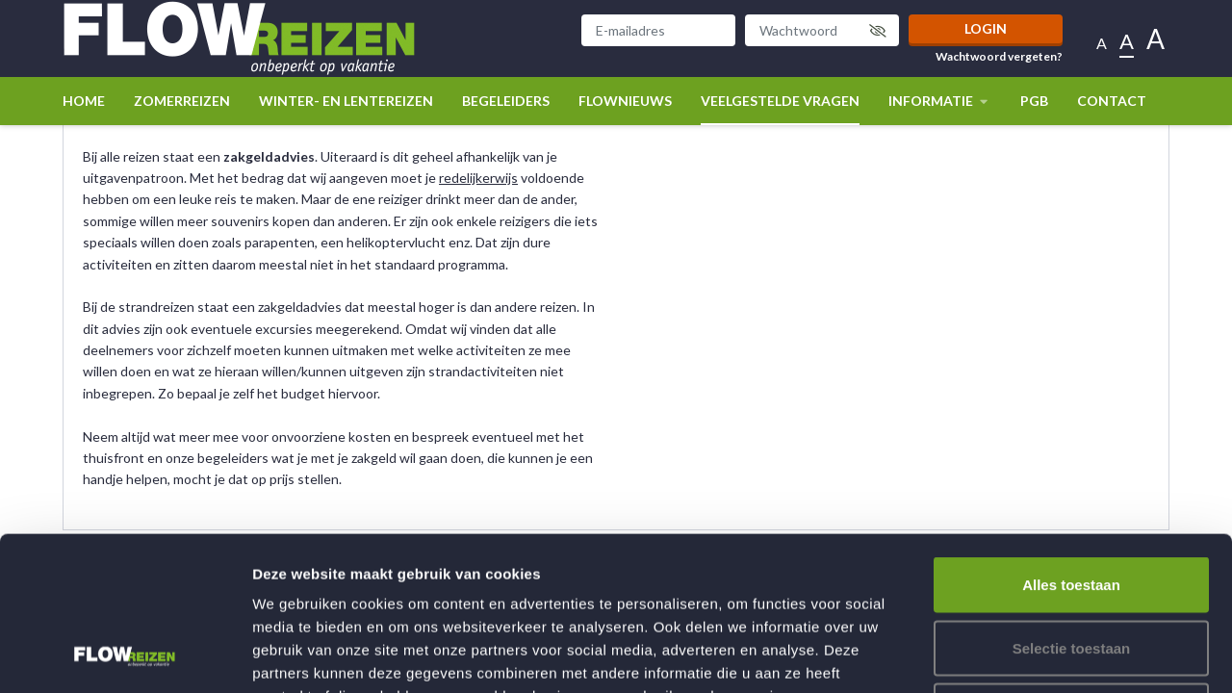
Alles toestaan (1071, 440)
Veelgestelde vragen (780, 100)
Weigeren (1071, 566)
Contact (1111, 100)
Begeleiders (506, 100)
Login (985, 28)
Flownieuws (625, 100)
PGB (1034, 100)
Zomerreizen (182, 100)
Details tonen (1040, 655)
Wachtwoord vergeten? (999, 57)
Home (84, 100)
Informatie (939, 100)
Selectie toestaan (1072, 504)
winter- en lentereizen (346, 100)
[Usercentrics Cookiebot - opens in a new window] (124, 655)
